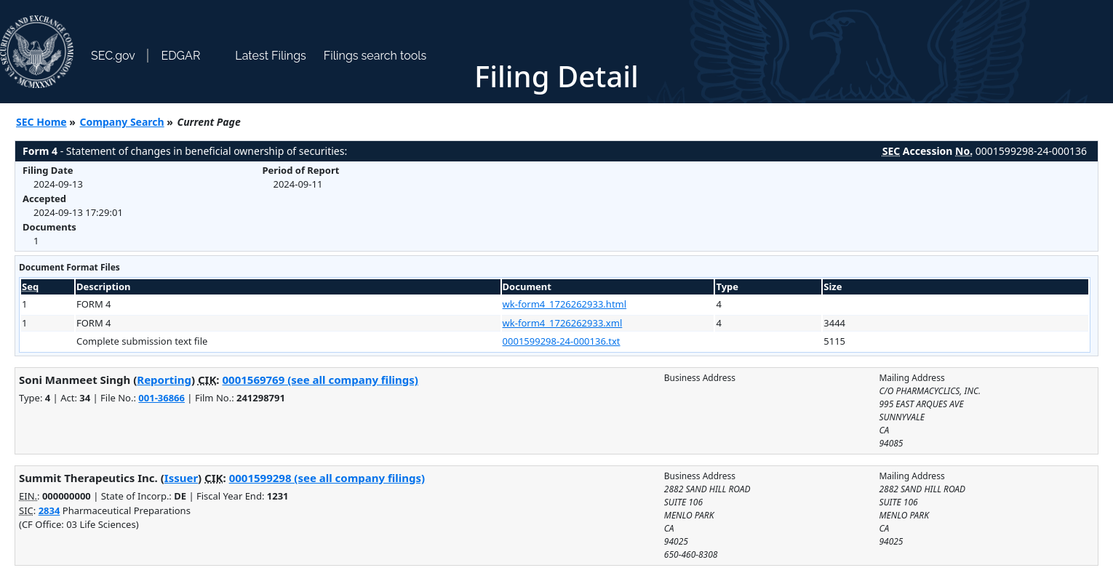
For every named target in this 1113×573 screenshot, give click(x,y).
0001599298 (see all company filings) (327, 477)
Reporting (164, 379)
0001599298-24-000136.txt (562, 341)
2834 (49, 510)
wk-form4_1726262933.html (565, 303)
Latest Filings (270, 56)
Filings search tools (375, 56)
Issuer (181, 477)
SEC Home (41, 122)
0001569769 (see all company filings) (320, 379)
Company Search (122, 122)
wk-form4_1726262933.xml (563, 322)
